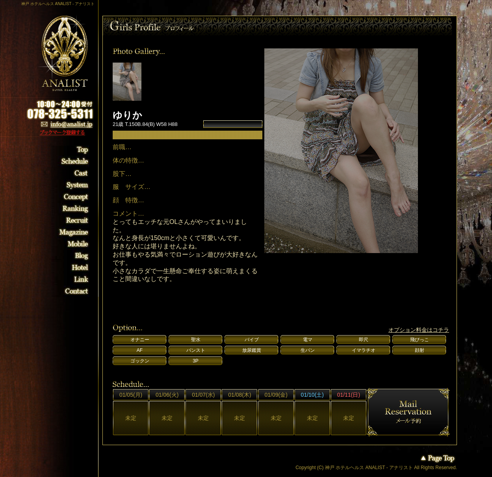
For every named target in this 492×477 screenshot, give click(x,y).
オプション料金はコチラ (418, 330)
